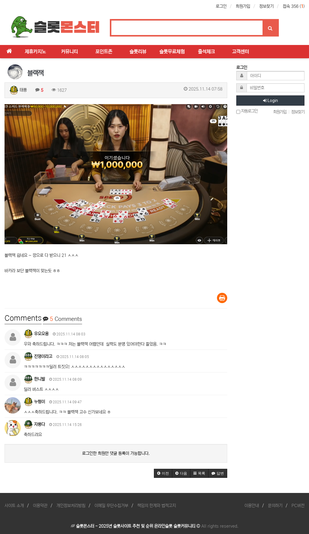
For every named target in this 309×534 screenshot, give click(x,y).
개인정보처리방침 (70, 505)
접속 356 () (293, 6)
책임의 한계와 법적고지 (156, 505)
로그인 (221, 6)
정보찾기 (266, 6)
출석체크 (206, 51)
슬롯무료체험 (172, 51)
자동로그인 (247, 111)
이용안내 (251, 505)
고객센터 (240, 51)
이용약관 (40, 505)
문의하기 (275, 505)
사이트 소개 (14, 505)
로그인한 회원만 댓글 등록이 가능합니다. (116, 453)
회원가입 (243, 6)
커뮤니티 (69, 51)
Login (270, 100)
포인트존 (103, 51)
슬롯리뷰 (137, 51)
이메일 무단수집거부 (111, 505)
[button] (163, 473)
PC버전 (297, 505)
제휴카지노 (35, 51)
